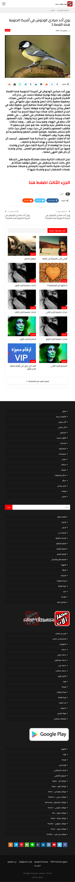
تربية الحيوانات (61, 580)
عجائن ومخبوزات (60, 475)
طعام (62, 194)
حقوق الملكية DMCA (59, 861)
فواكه (64, 491)
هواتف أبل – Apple (59, 781)
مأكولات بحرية (61, 416)
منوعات (63, 596)
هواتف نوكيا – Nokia (58, 818)
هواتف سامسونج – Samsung (55, 802)
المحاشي (63, 432)
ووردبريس (62, 765)
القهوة (63, 564)
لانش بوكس (61, 485)
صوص (64, 459)
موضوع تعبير (61, 602)
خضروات (63, 708)
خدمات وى (62, 665)
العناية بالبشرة (61, 548)
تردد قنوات (62, 702)
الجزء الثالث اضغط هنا (49, 182)
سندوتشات (62, 454)
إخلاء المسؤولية (25, 861)
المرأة (64, 570)
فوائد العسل (61, 713)
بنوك (64, 681)
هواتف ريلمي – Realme (57, 797)
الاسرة (64, 522)
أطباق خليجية (61, 438)
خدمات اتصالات (61, 670)
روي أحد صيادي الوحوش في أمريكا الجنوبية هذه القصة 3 (57, 216)
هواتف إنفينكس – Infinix (57, 791)
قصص (7, 30)
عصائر (64, 480)
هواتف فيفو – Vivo (59, 813)
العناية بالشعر (61, 554)
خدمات (63, 649)
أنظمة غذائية (61, 516)
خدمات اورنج (61, 654)
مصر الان (35, 877)
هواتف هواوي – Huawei (57, 823)
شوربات (63, 469)
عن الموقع (12, 861)
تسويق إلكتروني (60, 775)
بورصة (64, 686)
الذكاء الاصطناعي (60, 770)
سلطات (63, 464)
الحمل (64, 527)
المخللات (63, 443)
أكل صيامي (62, 427)
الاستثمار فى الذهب (59, 638)
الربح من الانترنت (60, 633)
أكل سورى (62, 422)
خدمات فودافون (60, 660)
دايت (64, 591)
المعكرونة (62, 448)
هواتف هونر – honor (58, 829)
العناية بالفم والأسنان (58, 559)
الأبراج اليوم (62, 676)
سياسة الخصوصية (41, 861)
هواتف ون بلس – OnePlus (56, 834)
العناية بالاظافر (61, 543)
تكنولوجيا (63, 644)
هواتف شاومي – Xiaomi (57, 807)
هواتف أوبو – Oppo (59, 786)
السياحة (63, 575)
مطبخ (64, 411)
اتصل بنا (37, 865)
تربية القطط (62, 586)
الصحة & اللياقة (61, 538)
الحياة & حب (62, 532)
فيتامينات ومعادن (60, 718)
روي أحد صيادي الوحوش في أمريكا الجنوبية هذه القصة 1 (17, 216)
